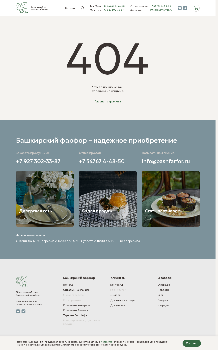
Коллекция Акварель (76, 305)
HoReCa (68, 284)
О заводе (164, 284)
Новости (163, 289)
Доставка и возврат (123, 300)
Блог (160, 295)
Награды (163, 305)
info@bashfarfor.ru (161, 9)
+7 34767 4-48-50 (160, 6)
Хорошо (191, 343)
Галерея (163, 300)
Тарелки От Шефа (75, 315)
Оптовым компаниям (76, 289)
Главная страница (108, 101)
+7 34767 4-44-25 (114, 6)
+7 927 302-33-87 (114, 9)
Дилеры (115, 295)
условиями (107, 341)
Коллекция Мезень (75, 310)
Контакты (116, 284)
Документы (117, 305)
